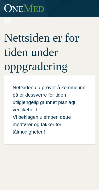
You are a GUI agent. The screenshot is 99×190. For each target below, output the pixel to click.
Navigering (10, 20)
